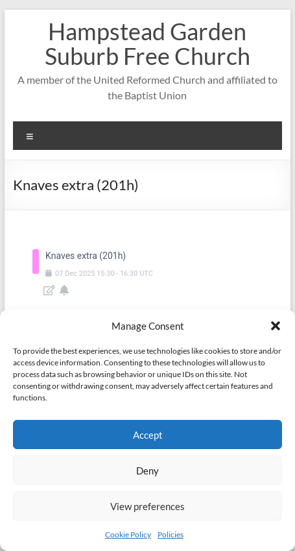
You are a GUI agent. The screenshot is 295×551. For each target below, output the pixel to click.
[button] (275, 325)
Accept (148, 435)
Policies (170, 534)
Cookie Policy (128, 534)
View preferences (147, 506)
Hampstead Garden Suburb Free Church (147, 43)
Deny (147, 470)
